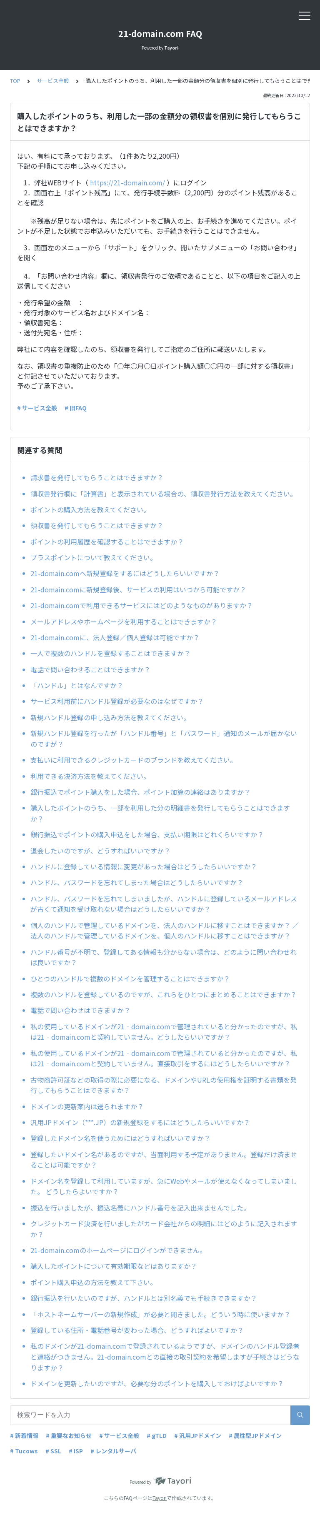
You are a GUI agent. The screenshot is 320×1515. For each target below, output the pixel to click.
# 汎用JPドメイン (197, 1435)
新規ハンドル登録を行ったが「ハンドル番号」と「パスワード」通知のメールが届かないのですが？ (163, 738)
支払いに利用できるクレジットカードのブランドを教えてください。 (133, 760)
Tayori (159, 1497)
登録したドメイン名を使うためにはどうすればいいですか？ (120, 1138)
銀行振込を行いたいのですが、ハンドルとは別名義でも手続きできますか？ (143, 1298)
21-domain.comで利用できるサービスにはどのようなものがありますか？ (141, 605)
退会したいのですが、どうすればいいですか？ (100, 851)
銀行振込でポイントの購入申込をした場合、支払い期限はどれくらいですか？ (147, 834)
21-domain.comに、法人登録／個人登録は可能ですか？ (115, 637)
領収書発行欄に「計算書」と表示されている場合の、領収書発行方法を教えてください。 (163, 494)
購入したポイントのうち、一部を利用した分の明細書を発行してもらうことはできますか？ (160, 813)
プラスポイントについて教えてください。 (93, 557)
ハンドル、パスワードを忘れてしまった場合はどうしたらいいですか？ (136, 882)
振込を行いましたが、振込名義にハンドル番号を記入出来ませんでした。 (140, 1208)
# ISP (76, 1451)
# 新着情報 (24, 1435)
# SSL (53, 1451)
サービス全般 (53, 81)
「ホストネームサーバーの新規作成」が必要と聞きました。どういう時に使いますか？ (160, 1314)
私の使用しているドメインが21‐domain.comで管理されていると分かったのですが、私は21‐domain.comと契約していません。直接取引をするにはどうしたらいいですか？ (163, 1058)
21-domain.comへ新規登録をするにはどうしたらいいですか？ (125, 573)
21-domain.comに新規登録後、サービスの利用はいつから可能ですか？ (138, 589)
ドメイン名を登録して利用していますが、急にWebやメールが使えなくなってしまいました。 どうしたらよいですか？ (163, 1186)
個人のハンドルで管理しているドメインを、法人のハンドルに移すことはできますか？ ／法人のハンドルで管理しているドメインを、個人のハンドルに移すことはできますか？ (164, 930)
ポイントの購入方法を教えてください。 (90, 509)
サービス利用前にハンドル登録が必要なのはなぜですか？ (117, 701)
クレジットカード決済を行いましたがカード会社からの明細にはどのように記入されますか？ (163, 1228)
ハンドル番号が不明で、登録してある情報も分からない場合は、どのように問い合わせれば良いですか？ (163, 957)
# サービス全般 (37, 408)
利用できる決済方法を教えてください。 (90, 776)
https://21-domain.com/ (127, 182)
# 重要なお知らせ (69, 1435)
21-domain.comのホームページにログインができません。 (118, 1250)
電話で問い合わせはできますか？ (80, 1010)
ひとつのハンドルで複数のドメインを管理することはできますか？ (130, 978)
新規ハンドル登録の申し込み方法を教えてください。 (110, 717)
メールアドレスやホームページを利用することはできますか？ (123, 621)
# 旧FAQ (76, 408)
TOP (15, 81)
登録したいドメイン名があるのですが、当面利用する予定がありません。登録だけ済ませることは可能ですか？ (163, 1159)
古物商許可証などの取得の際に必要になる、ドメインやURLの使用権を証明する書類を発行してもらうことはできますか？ (163, 1085)
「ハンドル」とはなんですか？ (76, 685)
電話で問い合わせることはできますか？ (90, 669)
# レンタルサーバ (113, 1451)
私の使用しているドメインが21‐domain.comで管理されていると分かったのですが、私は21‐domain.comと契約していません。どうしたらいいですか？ (163, 1031)
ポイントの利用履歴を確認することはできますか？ (107, 542)
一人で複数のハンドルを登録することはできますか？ (110, 653)
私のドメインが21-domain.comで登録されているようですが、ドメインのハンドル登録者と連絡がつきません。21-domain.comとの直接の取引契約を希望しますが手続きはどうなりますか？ (165, 1356)
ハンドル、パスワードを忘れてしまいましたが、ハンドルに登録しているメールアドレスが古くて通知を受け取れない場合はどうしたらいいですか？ (163, 904)
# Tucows (24, 1451)
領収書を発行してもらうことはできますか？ (96, 525)
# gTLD (157, 1435)
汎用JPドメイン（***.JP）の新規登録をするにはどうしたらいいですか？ (140, 1122)
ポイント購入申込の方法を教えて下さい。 (93, 1282)
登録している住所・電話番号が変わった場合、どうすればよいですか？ (137, 1330)
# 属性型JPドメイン (255, 1435)
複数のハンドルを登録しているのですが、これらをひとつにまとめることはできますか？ (163, 994)
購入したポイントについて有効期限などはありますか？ (113, 1266)
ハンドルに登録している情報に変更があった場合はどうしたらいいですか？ (143, 866)
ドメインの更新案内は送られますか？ (87, 1106)
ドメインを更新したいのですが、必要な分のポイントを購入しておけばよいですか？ (157, 1383)
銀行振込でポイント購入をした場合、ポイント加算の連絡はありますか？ (140, 792)
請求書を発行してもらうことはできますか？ (96, 477)
